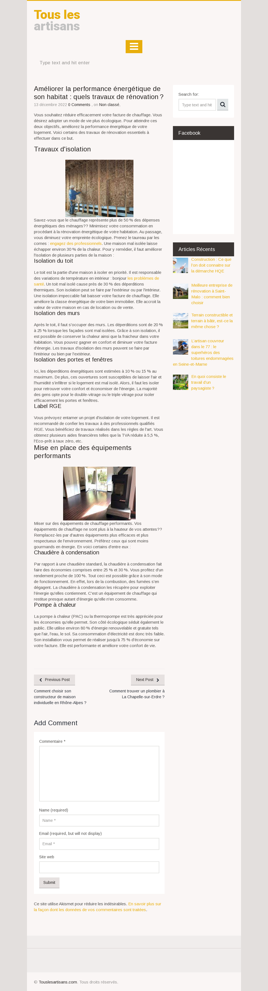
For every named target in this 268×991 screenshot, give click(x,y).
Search (222, 104)
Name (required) (53, 810)
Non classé (109, 104)
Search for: (188, 94)
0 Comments (79, 104)
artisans (57, 20)
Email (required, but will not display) (70, 833)
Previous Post (57, 679)
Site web (46, 857)
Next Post (144, 679)
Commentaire (52, 741)
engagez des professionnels (76, 243)
